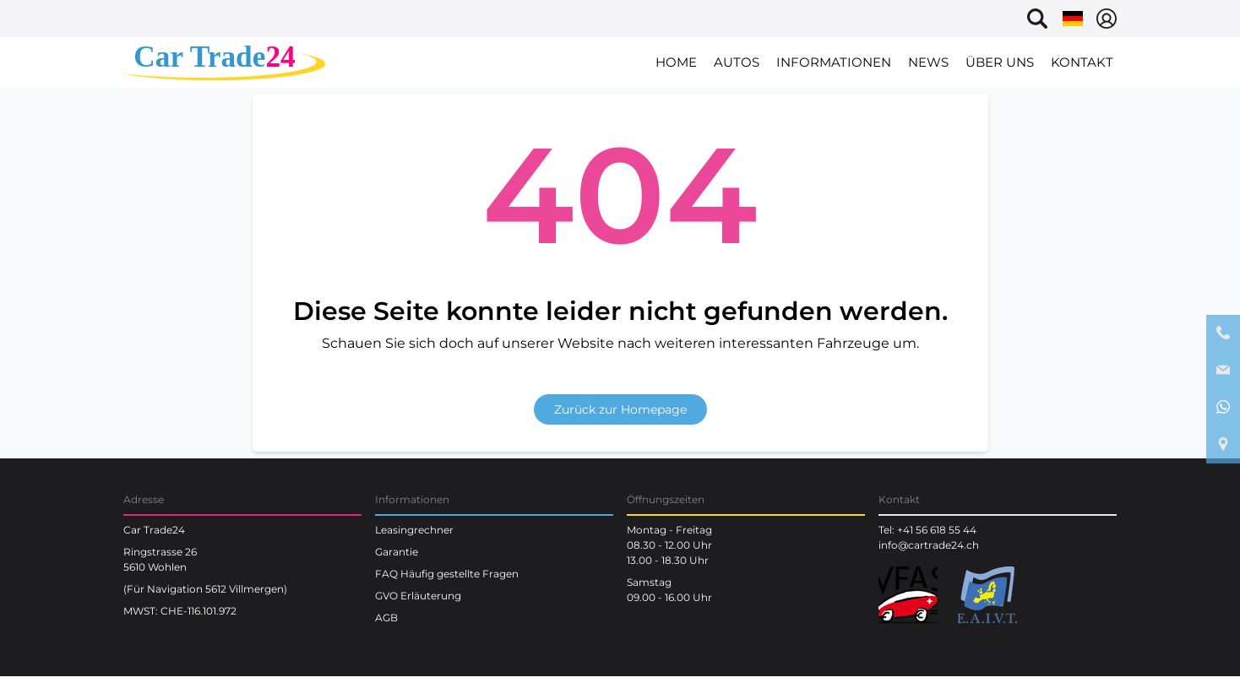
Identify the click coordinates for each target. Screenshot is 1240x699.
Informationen (833, 62)
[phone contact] (1223, 333)
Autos (736, 62)
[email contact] (1223, 370)
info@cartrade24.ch (928, 545)
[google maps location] (1223, 444)
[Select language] (1072, 18)
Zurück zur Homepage (620, 409)
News (928, 62)
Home (676, 62)
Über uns (999, 62)
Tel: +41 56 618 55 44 (927, 529)
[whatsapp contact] (1223, 407)
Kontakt (1082, 62)
